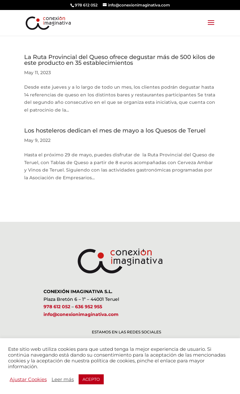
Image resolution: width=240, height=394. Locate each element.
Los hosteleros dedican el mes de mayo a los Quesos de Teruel (115, 130)
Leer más (63, 379)
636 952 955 (88, 307)
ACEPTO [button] (91, 379)
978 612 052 (56, 307)
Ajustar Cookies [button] (28, 379)
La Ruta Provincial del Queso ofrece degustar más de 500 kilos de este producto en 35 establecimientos (119, 60)
